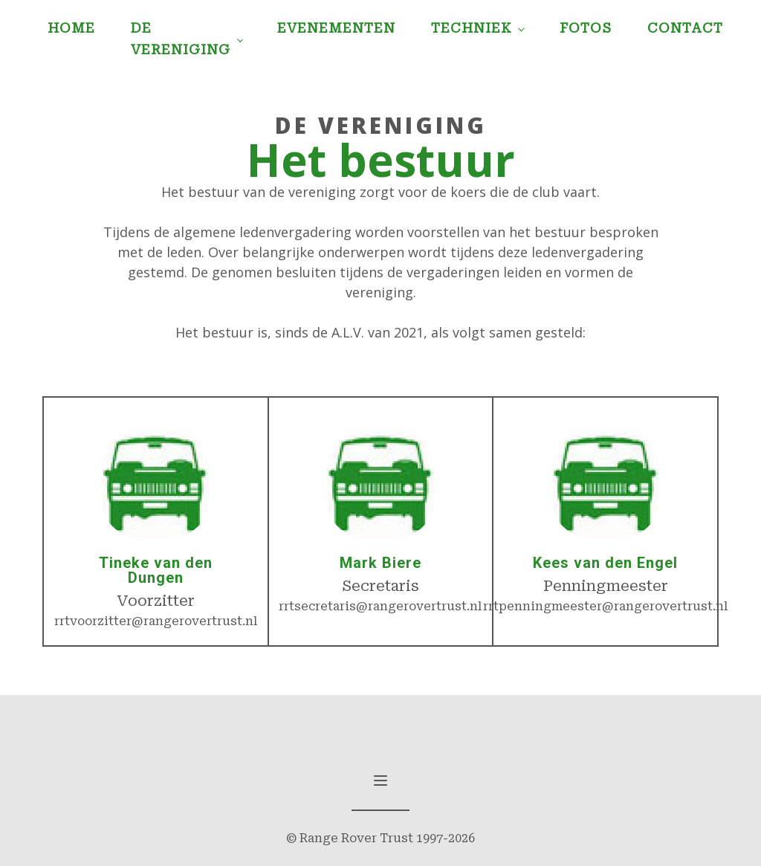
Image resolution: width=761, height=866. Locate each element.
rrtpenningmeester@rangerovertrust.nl (605, 606)
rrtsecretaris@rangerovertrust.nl (380, 606)
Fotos (586, 28)
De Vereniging (180, 38)
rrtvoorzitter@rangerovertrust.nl (155, 621)
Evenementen (336, 28)
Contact (685, 28)
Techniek (471, 28)
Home (71, 28)
